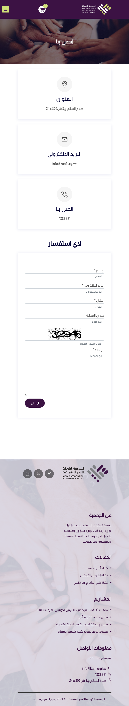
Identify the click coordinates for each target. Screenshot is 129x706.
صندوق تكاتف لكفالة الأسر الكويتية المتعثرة (83, 631)
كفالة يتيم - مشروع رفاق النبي (91, 582)
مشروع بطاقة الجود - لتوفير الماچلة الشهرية (82, 624)
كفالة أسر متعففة (97, 568)
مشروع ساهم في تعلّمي (93, 617)
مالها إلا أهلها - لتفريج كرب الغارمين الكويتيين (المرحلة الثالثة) (73, 609)
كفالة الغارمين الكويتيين (94, 575)
